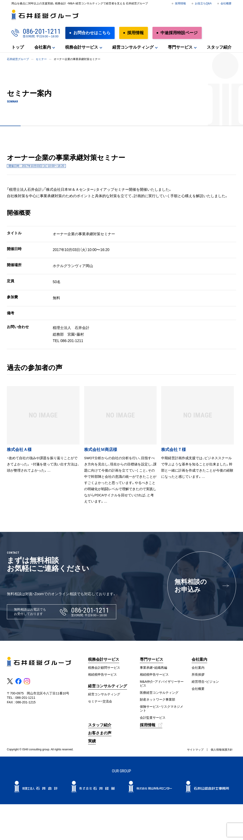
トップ (17, 47)
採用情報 (180, 3)
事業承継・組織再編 (153, 667)
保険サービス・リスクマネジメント (161, 708)
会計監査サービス (153, 717)
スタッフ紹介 (219, 47)
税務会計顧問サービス (104, 667)
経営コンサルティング (133, 47)
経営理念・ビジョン (205, 681)
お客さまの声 (99, 733)
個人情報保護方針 (222, 749)
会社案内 (42, 47)
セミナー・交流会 (100, 701)
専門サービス (180, 47)
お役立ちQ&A (203, 3)
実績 (92, 741)
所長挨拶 (198, 674)
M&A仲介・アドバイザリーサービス (162, 683)
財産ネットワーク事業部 (157, 699)
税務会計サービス (81, 47)
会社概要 (226, 3)
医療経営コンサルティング (159, 692)
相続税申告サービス (102, 674)
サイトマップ (195, 749)
